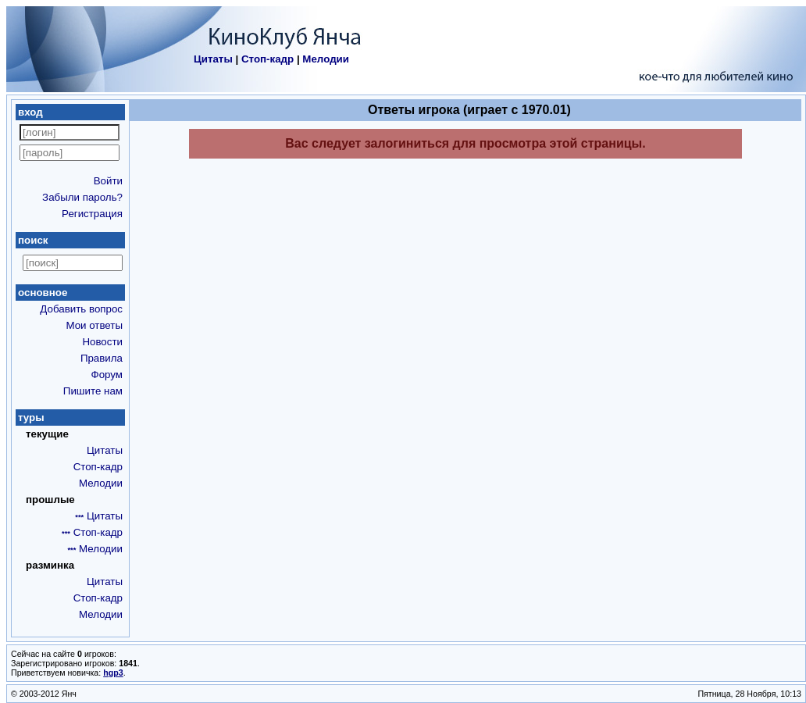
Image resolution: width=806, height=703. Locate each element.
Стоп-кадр (267, 59)
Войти (108, 181)
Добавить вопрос (81, 309)
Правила (101, 358)
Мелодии (325, 59)
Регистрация (92, 213)
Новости (102, 342)
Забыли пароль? (82, 197)
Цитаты (213, 59)
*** (79, 517)
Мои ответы (94, 325)
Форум (107, 374)
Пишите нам (93, 391)
